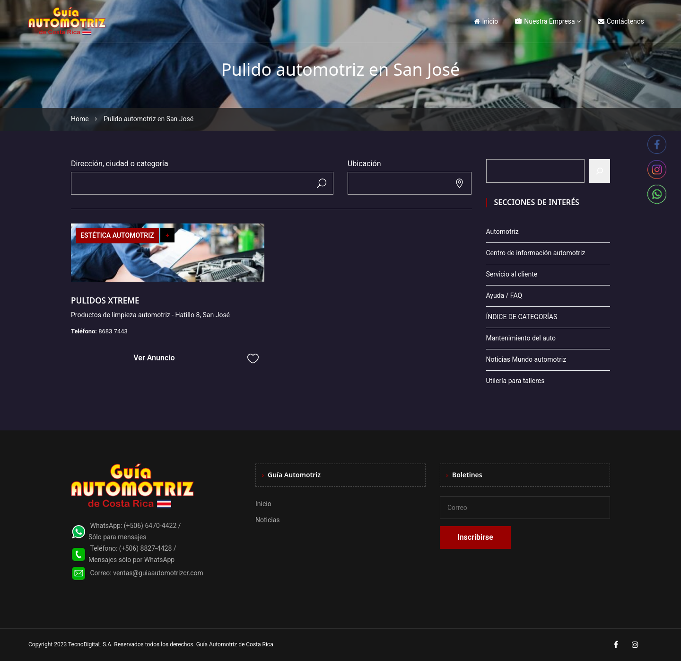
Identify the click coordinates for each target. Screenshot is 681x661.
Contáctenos (621, 21)
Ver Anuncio (154, 357)
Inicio (486, 21)
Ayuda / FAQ (504, 295)
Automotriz (502, 231)
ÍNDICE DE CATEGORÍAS (522, 317)
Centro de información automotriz (535, 253)
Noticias (267, 520)
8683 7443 (113, 331)
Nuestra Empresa (545, 21)
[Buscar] (599, 171)
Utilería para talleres (515, 380)
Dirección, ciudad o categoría (119, 163)
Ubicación (364, 163)
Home (80, 119)
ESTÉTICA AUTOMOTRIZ (117, 235)
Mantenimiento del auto (521, 338)
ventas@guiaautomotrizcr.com (158, 573)
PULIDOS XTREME (105, 300)
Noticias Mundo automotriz (526, 359)
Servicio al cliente (512, 274)
